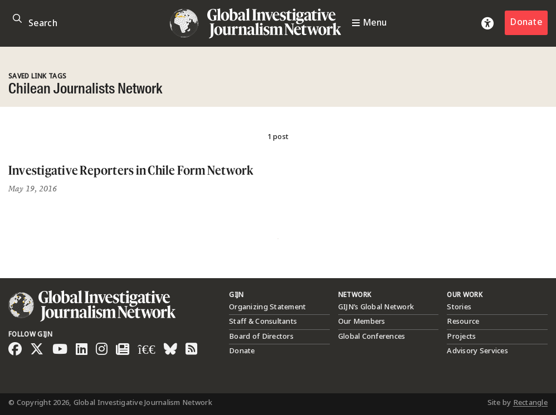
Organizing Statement (267, 307)
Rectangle (530, 403)
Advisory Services (477, 351)
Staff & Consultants (263, 321)
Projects (461, 336)
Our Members (362, 321)
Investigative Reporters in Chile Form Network (130, 169)
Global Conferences (372, 336)
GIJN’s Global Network (376, 307)
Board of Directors (261, 336)
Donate (526, 22)
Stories (459, 307)
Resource (463, 321)
